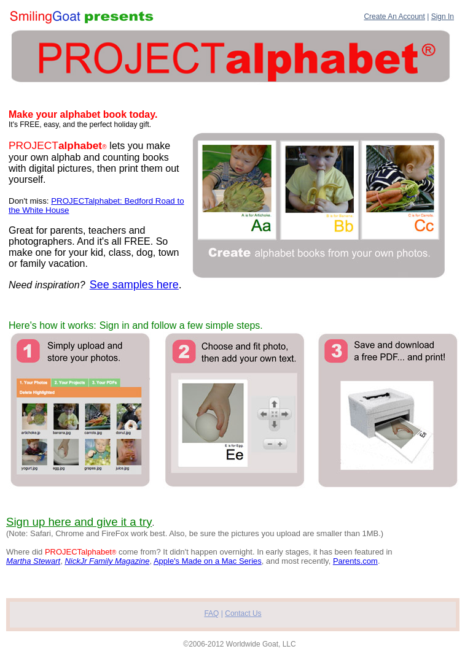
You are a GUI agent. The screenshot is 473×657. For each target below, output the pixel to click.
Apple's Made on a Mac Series (208, 561)
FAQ (211, 613)
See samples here (134, 285)
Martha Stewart (33, 561)
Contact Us (243, 613)
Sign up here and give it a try (79, 521)
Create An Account (394, 16)
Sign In (442, 16)
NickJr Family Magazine (106, 561)
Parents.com (355, 561)
